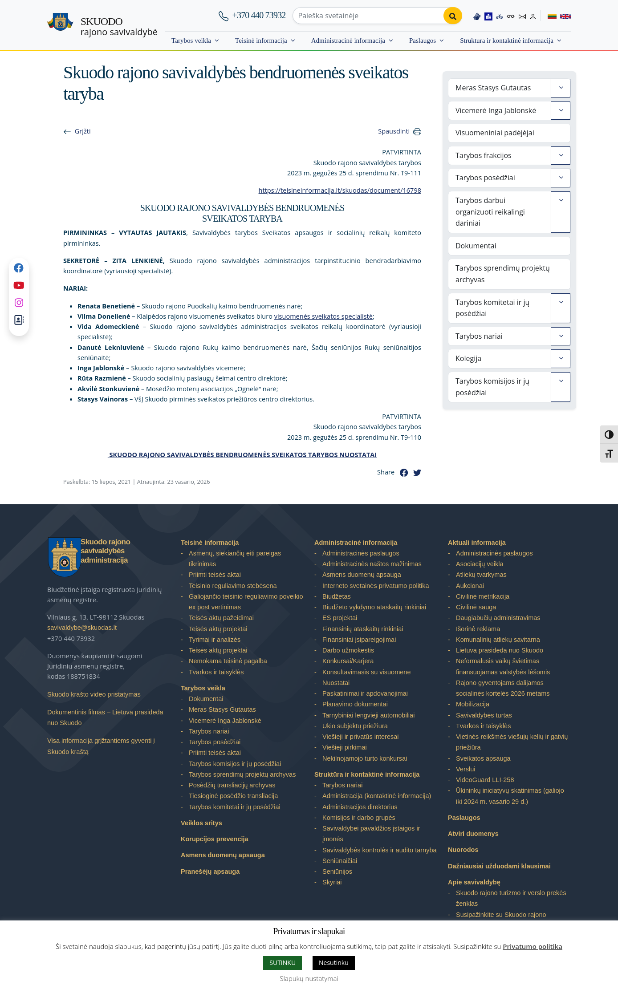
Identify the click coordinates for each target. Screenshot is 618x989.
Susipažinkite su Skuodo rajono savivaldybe (501, 920)
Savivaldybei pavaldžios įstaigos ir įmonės (371, 834)
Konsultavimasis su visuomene (366, 672)
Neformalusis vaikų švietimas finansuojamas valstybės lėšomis (503, 666)
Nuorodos (463, 849)
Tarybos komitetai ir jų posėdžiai (492, 308)
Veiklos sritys (201, 823)
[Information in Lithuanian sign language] (477, 15)
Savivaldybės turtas (484, 715)
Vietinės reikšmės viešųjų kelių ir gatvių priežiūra (512, 742)
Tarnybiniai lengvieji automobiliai (368, 715)
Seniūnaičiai (339, 860)
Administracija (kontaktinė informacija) (376, 795)
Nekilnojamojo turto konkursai (364, 758)
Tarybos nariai (479, 336)
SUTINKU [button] (282, 962)
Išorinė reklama (478, 628)
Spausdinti (394, 130)
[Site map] (499, 15)
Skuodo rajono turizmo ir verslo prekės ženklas (511, 898)
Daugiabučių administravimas (498, 617)
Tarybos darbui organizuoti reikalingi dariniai (490, 211)
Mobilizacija (472, 704)
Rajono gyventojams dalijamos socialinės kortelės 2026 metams (503, 688)
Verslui (466, 769)
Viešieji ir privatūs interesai (360, 736)
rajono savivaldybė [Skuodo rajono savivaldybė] (119, 27)
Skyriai (332, 882)
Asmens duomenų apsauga (223, 855)
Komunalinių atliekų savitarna (498, 639)
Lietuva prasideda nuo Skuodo (499, 650)
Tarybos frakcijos (483, 155)
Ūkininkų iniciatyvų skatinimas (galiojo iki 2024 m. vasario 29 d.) (510, 796)
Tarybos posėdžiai (485, 177)
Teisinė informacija (261, 40)
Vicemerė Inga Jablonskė (495, 110)
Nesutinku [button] (334, 962)
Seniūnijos (337, 871)
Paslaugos (422, 40)
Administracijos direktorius (360, 807)
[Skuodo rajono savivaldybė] (60, 25)
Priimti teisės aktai (215, 574)
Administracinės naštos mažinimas (372, 563)
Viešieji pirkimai (344, 747)
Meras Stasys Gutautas (493, 88)
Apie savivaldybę (474, 882)
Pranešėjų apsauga (210, 871)
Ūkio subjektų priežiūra (355, 726)
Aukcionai (470, 585)
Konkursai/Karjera (348, 661)
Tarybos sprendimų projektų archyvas (502, 273)
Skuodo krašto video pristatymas (94, 694)
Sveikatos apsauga (483, 758)
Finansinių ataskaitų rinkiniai (362, 628)
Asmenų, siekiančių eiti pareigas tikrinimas (235, 558)
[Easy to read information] (488, 15)
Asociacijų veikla (480, 563)
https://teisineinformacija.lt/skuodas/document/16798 (340, 190)
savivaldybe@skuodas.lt (82, 627)
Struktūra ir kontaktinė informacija (506, 40)
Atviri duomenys (473, 833)
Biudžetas (336, 596)
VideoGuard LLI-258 (485, 779)
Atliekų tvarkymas (481, 574)
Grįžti (83, 130)
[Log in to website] (533, 15)
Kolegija (468, 358)
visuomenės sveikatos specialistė (323, 316)
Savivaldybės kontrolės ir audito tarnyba (379, 850)
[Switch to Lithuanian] (548, 15)
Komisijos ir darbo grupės (358, 817)
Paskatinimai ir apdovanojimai (365, 693)
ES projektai (339, 617)
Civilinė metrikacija (482, 596)
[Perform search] (452, 15)
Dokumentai (475, 246)
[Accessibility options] (510, 15)
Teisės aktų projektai (218, 628)
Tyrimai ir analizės (214, 639)
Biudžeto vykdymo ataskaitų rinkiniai (374, 607)
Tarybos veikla (191, 40)
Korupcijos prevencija (214, 839)
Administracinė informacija (348, 40)
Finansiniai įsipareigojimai (359, 639)
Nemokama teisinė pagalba (228, 661)
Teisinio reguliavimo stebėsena (233, 585)
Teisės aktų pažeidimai (221, 617)
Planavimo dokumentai (355, 704)
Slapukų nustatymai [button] (309, 978)
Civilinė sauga (476, 607)
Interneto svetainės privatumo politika (375, 585)
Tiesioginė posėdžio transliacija (233, 795)
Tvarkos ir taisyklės (216, 672)
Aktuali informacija (477, 542)
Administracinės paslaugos (360, 553)
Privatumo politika (532, 946)
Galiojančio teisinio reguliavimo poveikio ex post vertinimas (246, 602)
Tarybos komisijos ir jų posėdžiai (492, 386)
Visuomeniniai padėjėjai (494, 133)
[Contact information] (522, 15)
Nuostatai (336, 682)
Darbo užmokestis (348, 650)
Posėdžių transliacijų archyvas (232, 785)
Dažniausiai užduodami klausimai (499, 866)
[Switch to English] (564, 15)
